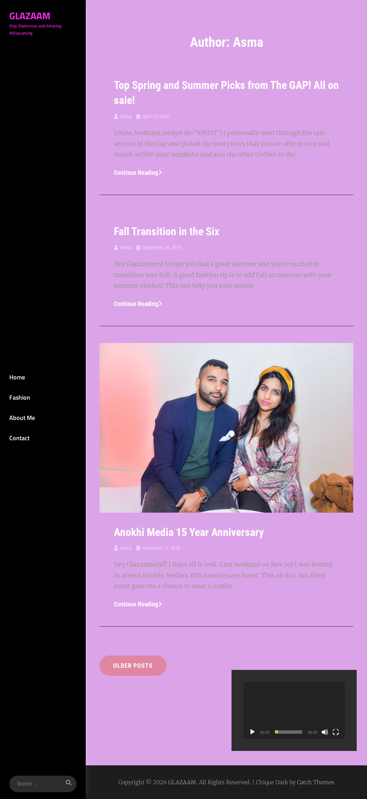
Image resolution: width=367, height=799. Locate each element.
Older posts (133, 665)
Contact (19, 438)
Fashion (19, 397)
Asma (125, 116)
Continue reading (138, 172)
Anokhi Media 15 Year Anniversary (189, 532)
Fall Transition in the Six (166, 231)
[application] (294, 710)
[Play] (252, 732)
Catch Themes (315, 782)
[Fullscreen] (335, 732)
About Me (21, 417)
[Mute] (324, 732)
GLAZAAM (29, 15)
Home (16, 376)
